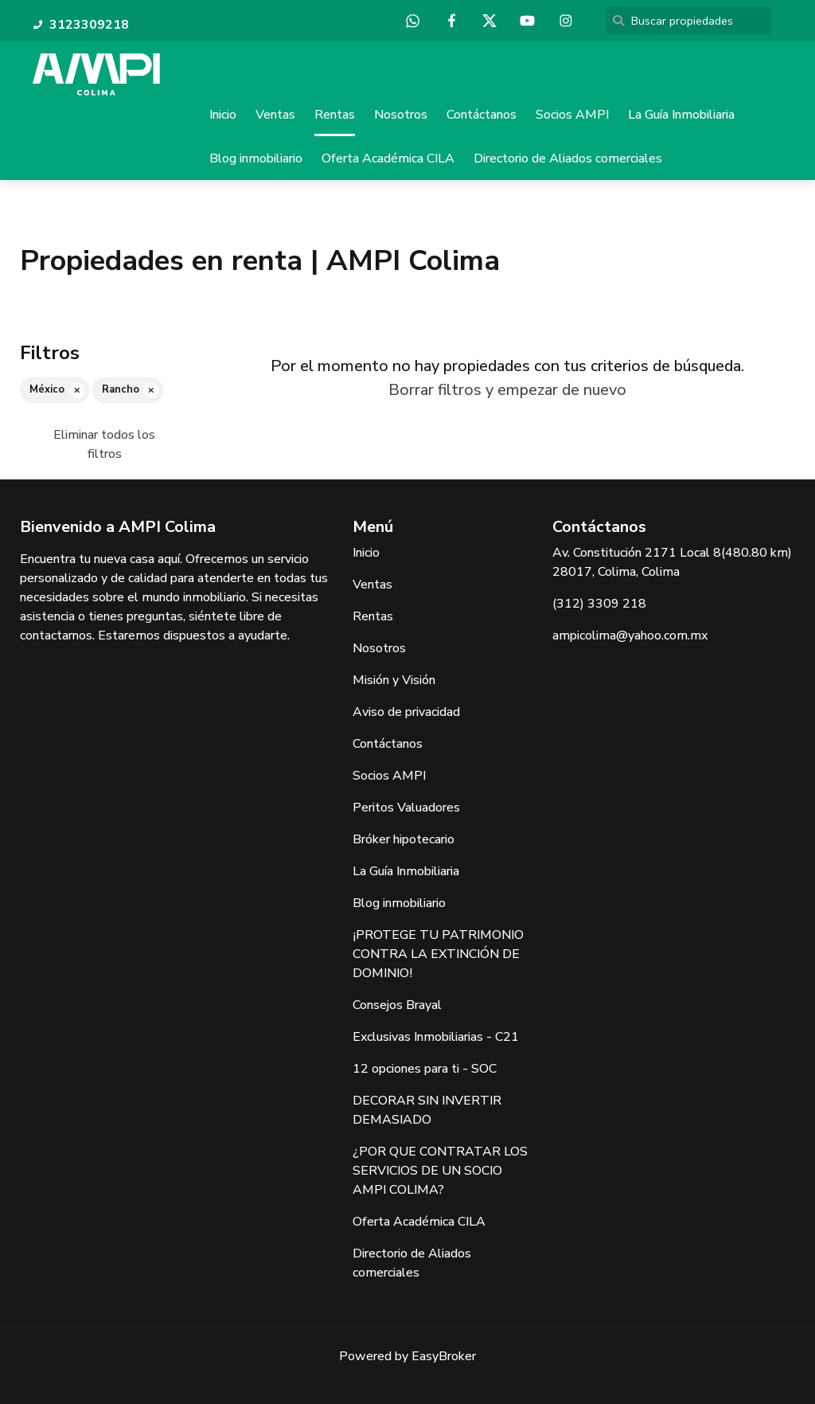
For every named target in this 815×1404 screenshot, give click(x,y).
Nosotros (400, 114)
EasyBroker (443, 1356)
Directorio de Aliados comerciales (568, 158)
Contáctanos (481, 114)
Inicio (222, 114)
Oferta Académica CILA (388, 158)
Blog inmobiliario (255, 158)
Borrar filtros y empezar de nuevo (507, 390)
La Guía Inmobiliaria (681, 114)
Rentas (334, 114)
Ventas (275, 114)
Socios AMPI (572, 114)
